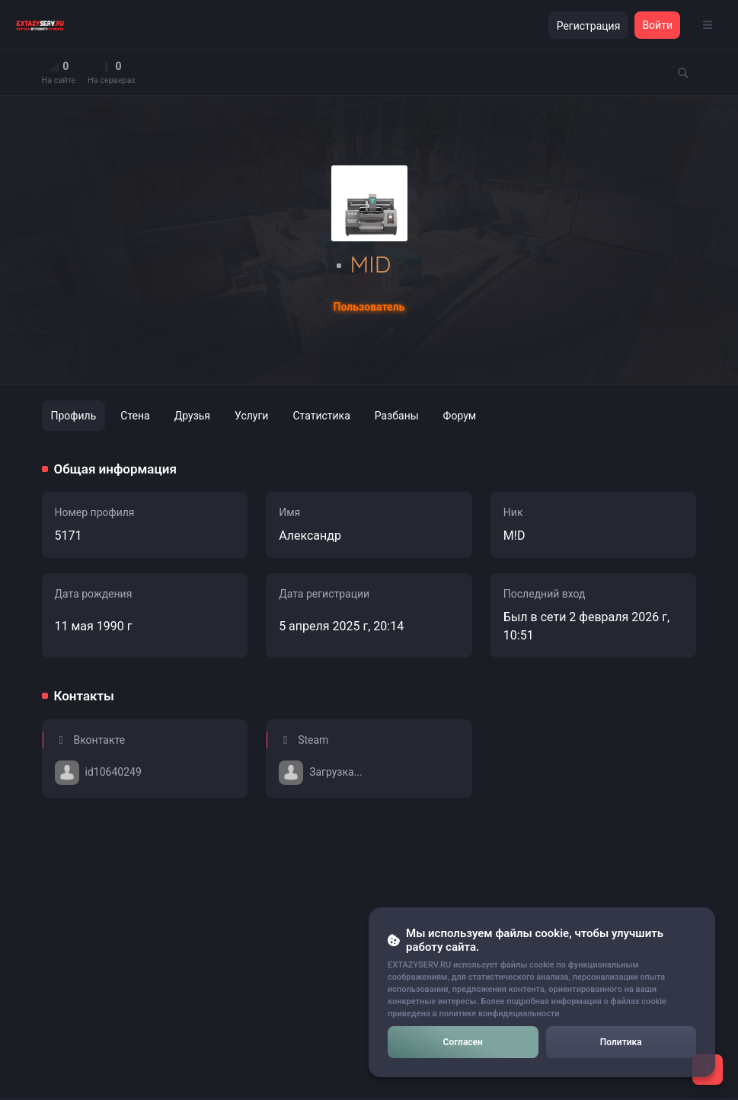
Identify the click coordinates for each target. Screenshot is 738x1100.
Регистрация (589, 26)
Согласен (463, 1042)
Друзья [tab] (192, 416)
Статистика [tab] (321, 416)
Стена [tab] (134, 416)
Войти (657, 25)
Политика (621, 1042)
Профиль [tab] (74, 416)
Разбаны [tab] (397, 416)
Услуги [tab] (251, 416)
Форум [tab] (460, 416)
